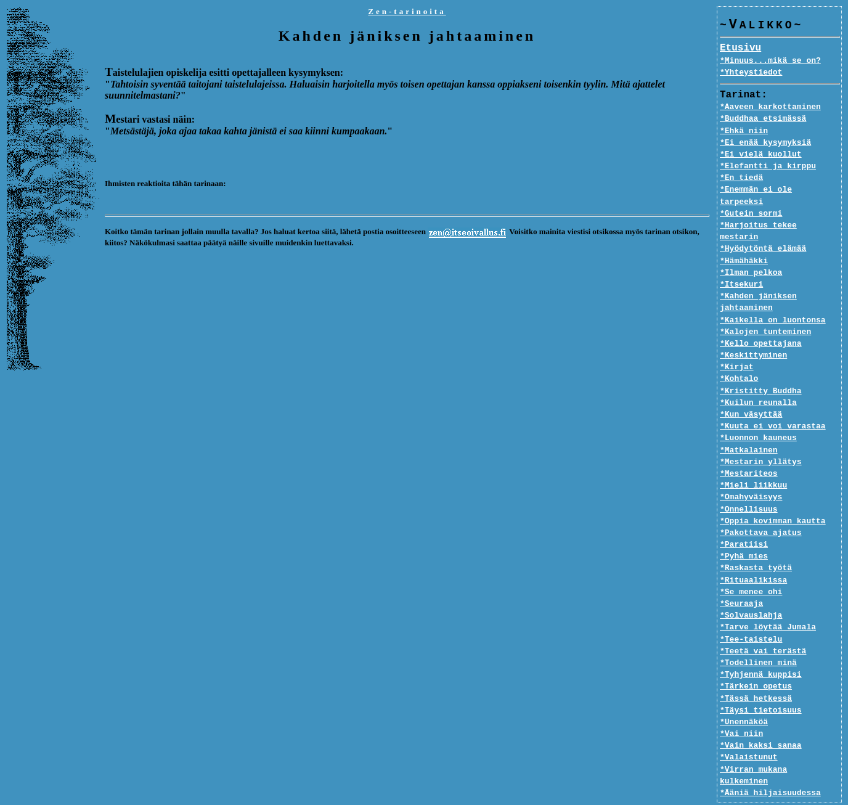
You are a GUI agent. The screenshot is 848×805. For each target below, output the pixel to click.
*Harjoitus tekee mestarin (780, 213)
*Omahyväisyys (751, 474)
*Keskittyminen (753, 332)
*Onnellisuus (749, 485)
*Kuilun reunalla (758, 379)
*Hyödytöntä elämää (763, 225)
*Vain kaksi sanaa (761, 722)
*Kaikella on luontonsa (773, 296)
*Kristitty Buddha (761, 367)
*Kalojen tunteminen (765, 308)
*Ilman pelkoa (751, 249)
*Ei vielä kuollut (761, 154)
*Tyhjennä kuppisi (761, 651)
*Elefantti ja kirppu (768, 166)
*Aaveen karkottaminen (770, 107)
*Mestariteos (749, 450)
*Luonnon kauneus (758, 414)
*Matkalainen (749, 426)
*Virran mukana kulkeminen (780, 745)
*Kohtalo (739, 355)
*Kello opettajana (761, 320)
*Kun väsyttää (751, 391)
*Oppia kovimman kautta (773, 497)
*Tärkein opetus (756, 663)
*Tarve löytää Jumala (768, 604)
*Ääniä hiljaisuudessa (770, 757)
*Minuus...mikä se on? (770, 61)
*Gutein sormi (751, 202)
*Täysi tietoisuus (761, 686)
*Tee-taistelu (751, 615)
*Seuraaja (741, 580)
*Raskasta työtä (756, 544)
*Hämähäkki (744, 237)
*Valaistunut (749, 734)
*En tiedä (741, 178)
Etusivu (740, 48)
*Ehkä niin (744, 131)
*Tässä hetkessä (756, 674)
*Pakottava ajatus (761, 509)
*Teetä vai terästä (763, 627)
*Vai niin (741, 710)
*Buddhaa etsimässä (763, 119)
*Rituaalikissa (753, 556)
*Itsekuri (741, 261)
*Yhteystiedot (751, 72)
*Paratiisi (744, 521)
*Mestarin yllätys (761, 438)
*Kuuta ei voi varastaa (773, 403)
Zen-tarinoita (407, 11)
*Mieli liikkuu (753, 462)
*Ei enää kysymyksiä (765, 143)
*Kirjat (737, 343)
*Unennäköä (744, 699)
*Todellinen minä (758, 639)
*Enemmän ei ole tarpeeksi (780, 189)
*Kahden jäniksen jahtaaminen (758, 279)
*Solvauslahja (751, 592)
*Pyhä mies (744, 533)
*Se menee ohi (751, 568)
